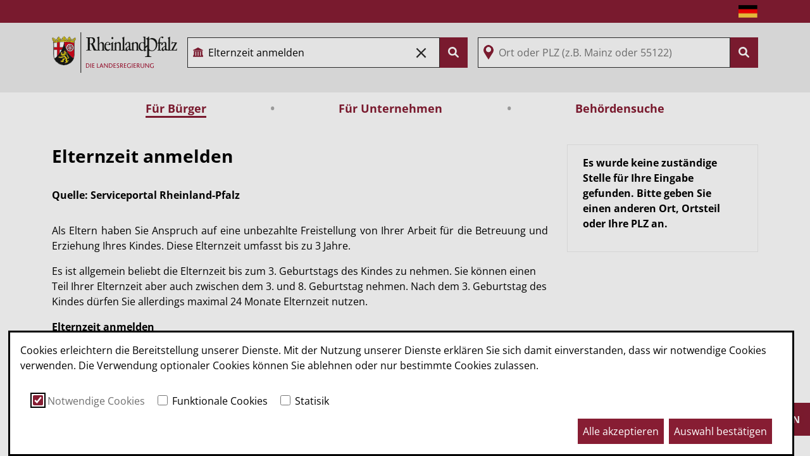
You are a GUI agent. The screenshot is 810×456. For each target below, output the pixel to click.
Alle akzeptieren (621, 431)
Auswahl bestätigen (720, 431)
